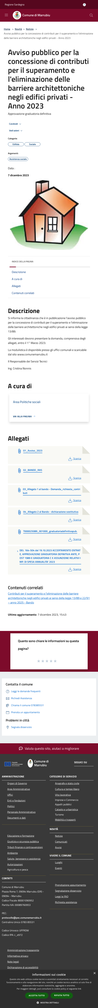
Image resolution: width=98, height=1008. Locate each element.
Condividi (15, 124)
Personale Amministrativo (21, 812)
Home (7, 29)
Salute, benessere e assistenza (23, 859)
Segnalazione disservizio (68, 891)
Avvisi (58, 847)
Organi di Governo (17, 783)
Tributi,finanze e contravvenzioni (25, 847)
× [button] (94, 973)
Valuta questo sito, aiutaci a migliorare (49, 748)
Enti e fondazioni (16, 800)
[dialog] (49, 989)
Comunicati (61, 842)
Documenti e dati (16, 818)
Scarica (74, 458)
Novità (18, 29)
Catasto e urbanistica (66, 809)
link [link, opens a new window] (79, 988)
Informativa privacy (17, 956)
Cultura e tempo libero (67, 789)
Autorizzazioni (15, 864)
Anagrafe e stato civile (67, 783)
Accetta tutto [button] (37, 995)
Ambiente (12, 853)
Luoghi (58, 862)
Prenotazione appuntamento (70, 885)
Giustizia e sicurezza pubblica (23, 841)
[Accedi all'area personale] (84, 4)
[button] (49, 1002)
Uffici (10, 795)
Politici (11, 806)
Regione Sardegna (14, 4)
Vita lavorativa (63, 795)
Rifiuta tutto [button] (61, 995)
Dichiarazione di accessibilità (22, 967)
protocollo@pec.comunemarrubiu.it (22, 918)
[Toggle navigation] (6, 15)
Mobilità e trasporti (65, 820)
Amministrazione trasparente (23, 950)
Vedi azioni (16, 131)
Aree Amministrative (18, 789)
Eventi (58, 868)
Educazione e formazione (20, 836)
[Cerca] (91, 15)
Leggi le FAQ (61, 896)
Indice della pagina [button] (22, 261)
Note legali (13, 962)
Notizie (30, 29)
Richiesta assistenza (66, 902)
